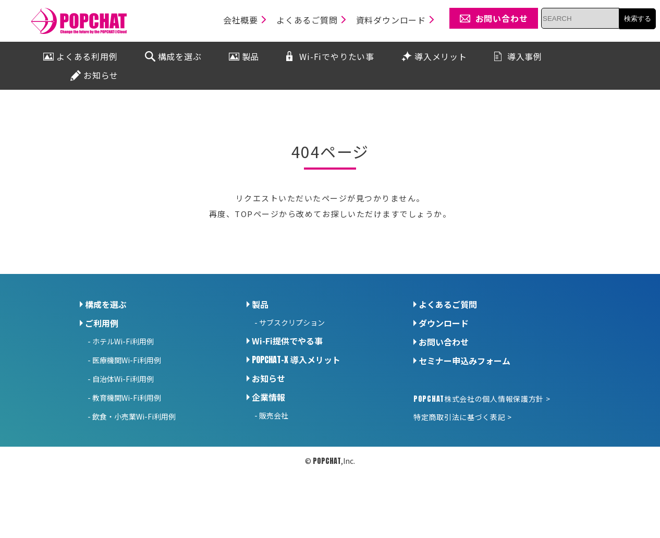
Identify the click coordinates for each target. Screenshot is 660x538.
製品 (260, 304)
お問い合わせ (444, 342)
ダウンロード (444, 323)
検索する (637, 18)
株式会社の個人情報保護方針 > (481, 398)
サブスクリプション (292, 322)
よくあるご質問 (448, 304)
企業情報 (268, 397)
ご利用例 (101, 323)
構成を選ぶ (106, 304)
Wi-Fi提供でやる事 (287, 340)
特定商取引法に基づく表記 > (462, 417)
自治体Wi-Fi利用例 (123, 379)
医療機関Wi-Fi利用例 (126, 360)
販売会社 (273, 415)
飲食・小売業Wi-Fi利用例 (134, 416)
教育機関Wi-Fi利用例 (126, 397)
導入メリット (296, 359)
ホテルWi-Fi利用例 (123, 341)
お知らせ (268, 378)
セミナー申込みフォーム (464, 360)
